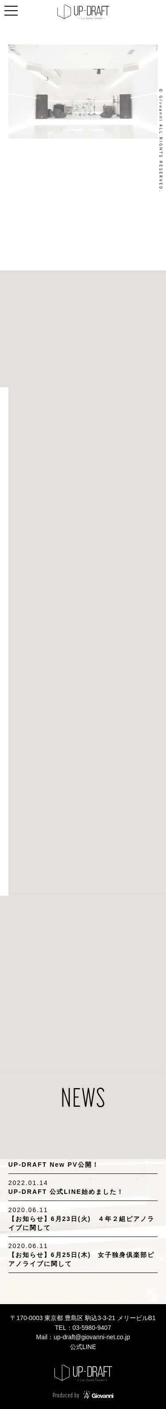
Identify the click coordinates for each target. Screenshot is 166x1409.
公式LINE (83, 1346)
